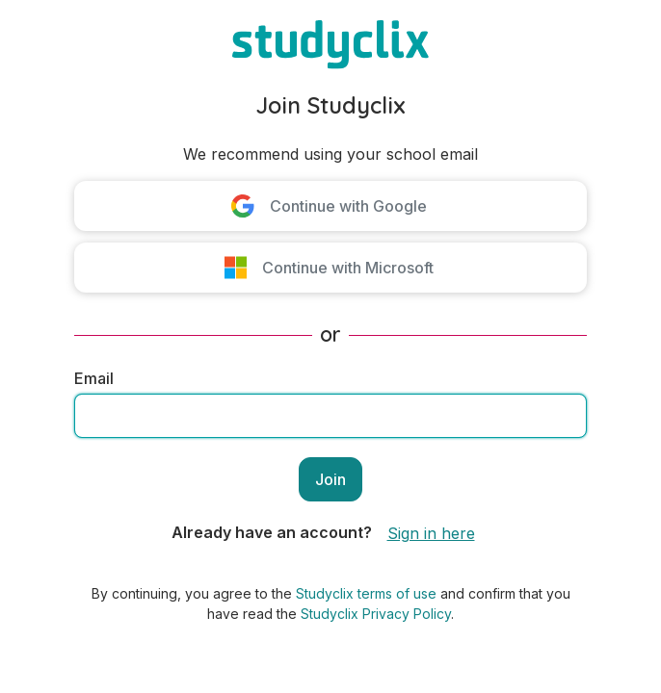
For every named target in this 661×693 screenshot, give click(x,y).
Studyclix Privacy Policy (376, 613)
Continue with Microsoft (348, 267)
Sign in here (431, 533)
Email (94, 378)
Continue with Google (348, 206)
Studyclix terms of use (366, 593)
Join (330, 479)
